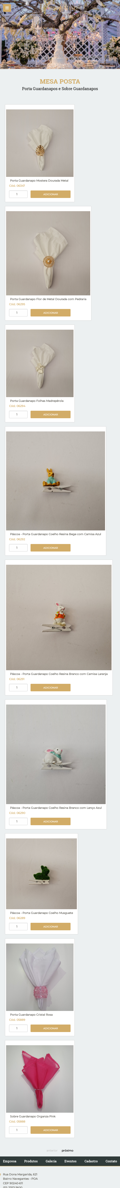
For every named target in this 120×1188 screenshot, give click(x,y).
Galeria (51, 1161)
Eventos (70, 1161)
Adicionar (50, 194)
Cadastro (91, 1161)
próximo (67, 1150)
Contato (111, 1161)
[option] (60, 34)
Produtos (31, 1161)
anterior (52, 1150)
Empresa (9, 1161)
